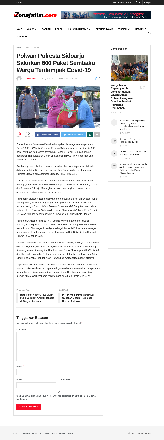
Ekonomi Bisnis (104, 29)
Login (147, 2)
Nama (20, 366)
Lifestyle (140, 29)
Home (19, 29)
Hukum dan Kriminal (79, 29)
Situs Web (65, 379)
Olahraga (22, 36)
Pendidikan (124, 29)
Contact (16, 433)
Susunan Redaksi (65, 433)
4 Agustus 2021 (48, 78)
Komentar (21, 329)
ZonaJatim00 (31, 78)
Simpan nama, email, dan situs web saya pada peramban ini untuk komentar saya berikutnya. (56, 397)
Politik (59, 29)
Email (20, 379)
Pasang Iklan (18, 2)
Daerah (46, 29)
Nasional (32, 29)
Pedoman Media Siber (32, 433)
